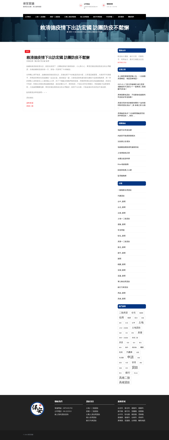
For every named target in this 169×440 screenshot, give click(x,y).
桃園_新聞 (122, 264)
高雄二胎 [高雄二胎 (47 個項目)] (124, 377)
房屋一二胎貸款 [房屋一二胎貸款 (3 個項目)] (123, 338)
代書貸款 (121, 196)
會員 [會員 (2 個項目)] (120, 347)
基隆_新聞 (122, 224)
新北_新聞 (122, 247)
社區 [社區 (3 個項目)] (126, 362)
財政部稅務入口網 (125, 170)
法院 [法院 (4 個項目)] (137, 352)
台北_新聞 (122, 207)
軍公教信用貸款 (124, 281)
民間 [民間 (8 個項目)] (121, 352)
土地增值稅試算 (124, 153)
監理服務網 (122, 176)
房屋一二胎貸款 (55, 17)
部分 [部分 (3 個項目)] (120, 373)
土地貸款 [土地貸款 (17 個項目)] (136, 327)
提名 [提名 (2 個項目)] (134, 342)
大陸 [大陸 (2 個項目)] (126, 333)
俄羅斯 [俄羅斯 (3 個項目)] (141, 313)
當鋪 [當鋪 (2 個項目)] (138, 357)
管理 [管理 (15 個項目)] (134, 362)
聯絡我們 (131, 17)
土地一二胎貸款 (40, 17)
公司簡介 (28, 17)
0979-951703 (67, 408)
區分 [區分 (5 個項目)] (136, 318)
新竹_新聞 (122, 253)
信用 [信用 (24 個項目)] (121, 317)
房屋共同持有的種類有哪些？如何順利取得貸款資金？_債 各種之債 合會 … (132, 105)
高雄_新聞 (122, 299)
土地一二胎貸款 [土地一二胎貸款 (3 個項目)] (123, 328)
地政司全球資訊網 (125, 130)
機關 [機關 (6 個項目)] (142, 347)
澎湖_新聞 (122, 270)
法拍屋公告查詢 (124, 141)
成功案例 (121, 17)
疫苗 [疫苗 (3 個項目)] (120, 362)
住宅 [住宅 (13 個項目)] (133, 313)
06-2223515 (67, 411)
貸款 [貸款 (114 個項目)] (135, 367)
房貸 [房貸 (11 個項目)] (121, 342)
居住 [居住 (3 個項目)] (132, 333)
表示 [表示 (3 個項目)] (126, 368)
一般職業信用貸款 (125, 190)
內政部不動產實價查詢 (126, 136)
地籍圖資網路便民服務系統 (128, 147)
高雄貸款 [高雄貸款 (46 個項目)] (124, 382)
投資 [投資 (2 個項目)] (128, 342)
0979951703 (122, 62)
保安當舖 (32, 4)
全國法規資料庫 (124, 159)
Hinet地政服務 (123, 164)
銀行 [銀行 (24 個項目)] (127, 372)
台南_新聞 (122, 213)
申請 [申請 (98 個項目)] (130, 357)
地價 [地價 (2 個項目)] (120, 333)
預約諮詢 (138, 6)
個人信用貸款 (84, 17)
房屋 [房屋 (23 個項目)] (140, 332)
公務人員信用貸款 (70, 17)
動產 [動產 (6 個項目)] (129, 318)
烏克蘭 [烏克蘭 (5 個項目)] (121, 357)
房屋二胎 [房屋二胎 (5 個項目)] (135, 338)
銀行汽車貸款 (97, 17)
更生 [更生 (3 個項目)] (140, 342)
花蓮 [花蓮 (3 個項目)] (120, 368)
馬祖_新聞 (122, 293)
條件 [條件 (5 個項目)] (126, 347)
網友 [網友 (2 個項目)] (141, 362)
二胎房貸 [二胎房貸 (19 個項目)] (123, 312)
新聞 (70, 32)
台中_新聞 (122, 201)
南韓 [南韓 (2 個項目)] (120, 323)
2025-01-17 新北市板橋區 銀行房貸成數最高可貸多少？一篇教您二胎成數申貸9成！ (132, 86)
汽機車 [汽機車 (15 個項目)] (129, 352)
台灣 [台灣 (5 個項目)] (133, 323)
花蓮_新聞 (122, 276)
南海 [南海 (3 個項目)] (142, 318)
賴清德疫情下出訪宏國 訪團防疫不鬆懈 (88, 32)
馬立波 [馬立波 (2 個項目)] (136, 373)
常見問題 (110, 17)
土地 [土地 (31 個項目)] (141, 322)
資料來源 (29, 103)
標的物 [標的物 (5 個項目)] (134, 347)
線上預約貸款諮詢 (61, 414)
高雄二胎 (29, 106)
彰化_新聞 (122, 236)
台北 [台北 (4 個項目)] (126, 323)
